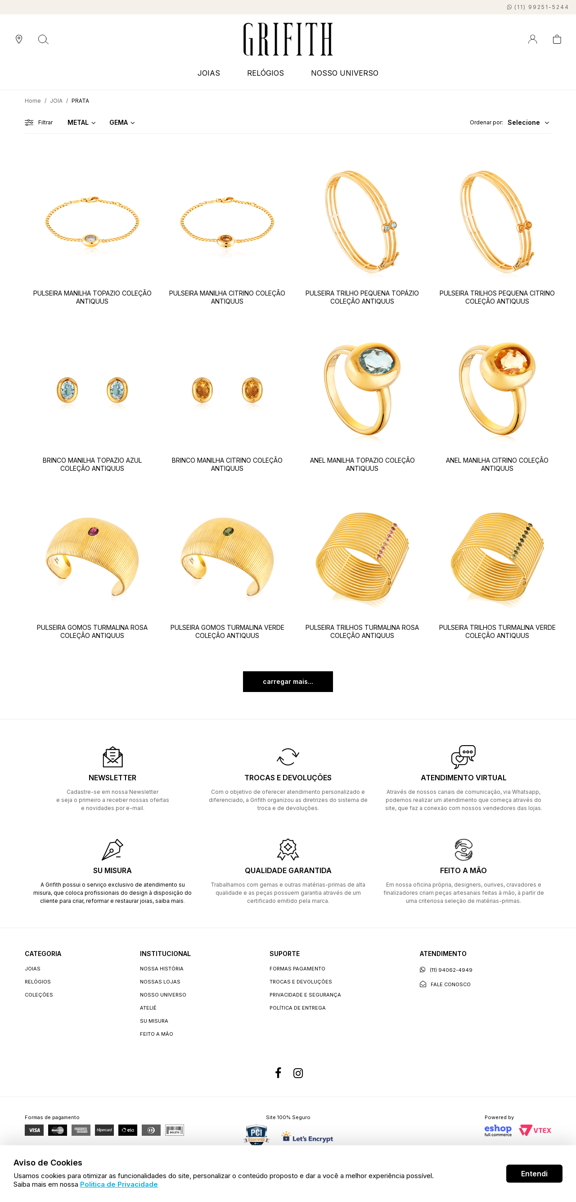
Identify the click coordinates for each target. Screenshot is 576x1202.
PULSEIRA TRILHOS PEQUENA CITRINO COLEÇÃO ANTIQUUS (497, 297)
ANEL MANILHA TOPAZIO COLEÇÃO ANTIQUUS (362, 464)
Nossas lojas (160, 982)
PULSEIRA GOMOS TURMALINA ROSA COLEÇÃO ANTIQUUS (92, 631)
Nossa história (162, 968)
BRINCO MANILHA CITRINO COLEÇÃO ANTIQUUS (227, 464)
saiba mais (169, 900)
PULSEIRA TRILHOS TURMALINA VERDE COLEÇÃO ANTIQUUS (497, 631)
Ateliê (148, 1008)
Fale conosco (445, 984)
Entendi (534, 1173)
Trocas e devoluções (301, 982)
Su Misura (154, 1021)
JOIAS (209, 72)
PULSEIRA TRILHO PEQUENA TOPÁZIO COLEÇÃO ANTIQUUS (362, 297)
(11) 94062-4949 (446, 969)
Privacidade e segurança (305, 995)
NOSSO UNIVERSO (344, 72)
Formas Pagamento (297, 968)
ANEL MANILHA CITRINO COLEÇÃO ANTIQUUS (497, 464)
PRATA (80, 100)
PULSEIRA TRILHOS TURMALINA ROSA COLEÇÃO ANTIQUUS (362, 631)
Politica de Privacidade (119, 1184)
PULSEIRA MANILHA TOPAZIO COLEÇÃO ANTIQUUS (92, 297)
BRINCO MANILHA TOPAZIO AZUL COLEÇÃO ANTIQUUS (92, 464)
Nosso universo (163, 995)
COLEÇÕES (39, 995)
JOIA (56, 100)
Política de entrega (298, 1008)
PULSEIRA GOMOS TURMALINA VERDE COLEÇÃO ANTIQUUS (227, 631)
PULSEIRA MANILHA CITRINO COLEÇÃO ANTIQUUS (227, 297)
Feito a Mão (156, 1034)
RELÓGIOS (265, 72)
